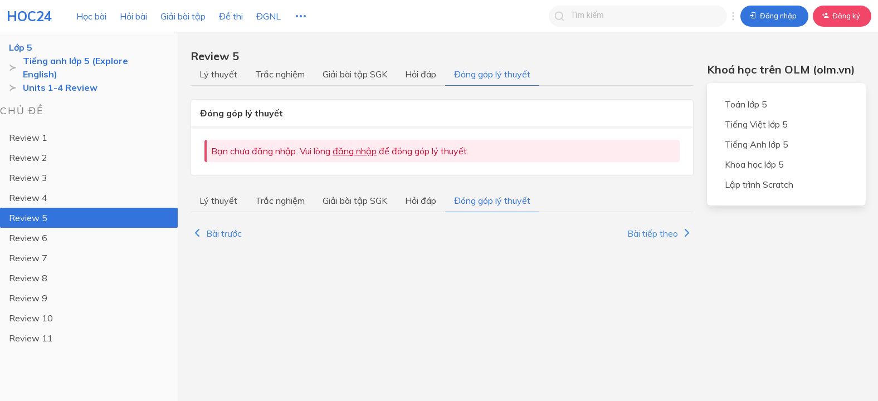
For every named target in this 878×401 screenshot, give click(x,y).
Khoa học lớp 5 (754, 164)
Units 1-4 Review (60, 87)
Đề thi (231, 16)
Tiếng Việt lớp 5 (756, 124)
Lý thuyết (218, 74)
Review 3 (28, 177)
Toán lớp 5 (746, 104)
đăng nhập (355, 151)
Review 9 (28, 298)
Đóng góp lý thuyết (492, 74)
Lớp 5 (20, 47)
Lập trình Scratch (759, 184)
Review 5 (28, 217)
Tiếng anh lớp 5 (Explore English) (75, 67)
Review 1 (28, 137)
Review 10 (31, 318)
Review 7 (28, 257)
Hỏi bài (133, 16)
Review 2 (28, 157)
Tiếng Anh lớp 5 (756, 144)
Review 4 (28, 197)
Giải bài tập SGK (355, 74)
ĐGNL (268, 16)
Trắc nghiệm (280, 74)
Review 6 (28, 237)
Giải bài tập (183, 16)
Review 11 (31, 338)
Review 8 (28, 277)
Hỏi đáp (420, 74)
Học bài (91, 16)
